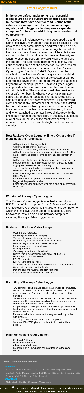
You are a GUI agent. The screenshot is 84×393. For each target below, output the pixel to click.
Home (68, 2)
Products (10, 366)
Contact (76, 2)
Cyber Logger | (40, 376)
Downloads (11, 378)
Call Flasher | (25, 376)
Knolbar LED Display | (42, 372)
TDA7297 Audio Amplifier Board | (55, 369)
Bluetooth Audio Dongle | (18, 372)
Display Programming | (64, 372)
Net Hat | (23, 381)
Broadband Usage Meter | (40, 381)
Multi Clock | (12, 381)
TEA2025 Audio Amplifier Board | (22, 369)
